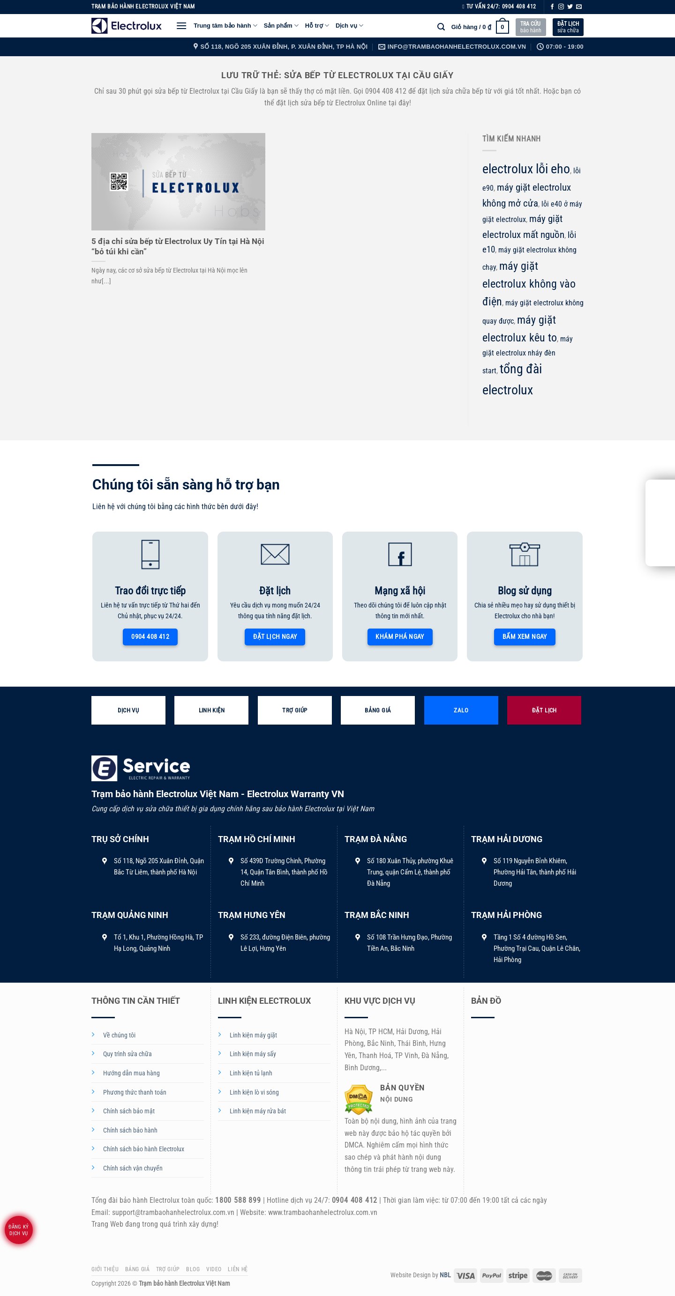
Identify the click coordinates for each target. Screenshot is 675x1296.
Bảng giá (137, 1269)
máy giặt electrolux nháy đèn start (527, 354)
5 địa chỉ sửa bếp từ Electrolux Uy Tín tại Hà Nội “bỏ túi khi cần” (177, 246)
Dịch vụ (349, 25)
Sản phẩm (281, 25)
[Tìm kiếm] (441, 27)
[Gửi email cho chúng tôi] (579, 7)
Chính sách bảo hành (130, 1130)
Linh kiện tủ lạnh (251, 1073)
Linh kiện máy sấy (253, 1054)
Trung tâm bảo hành (225, 25)
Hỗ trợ (317, 25)
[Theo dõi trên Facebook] (552, 7)
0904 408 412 (519, 6)
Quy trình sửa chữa (127, 1054)
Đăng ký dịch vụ (18, 1230)
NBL (445, 1275)
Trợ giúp (168, 1269)
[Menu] (181, 25)
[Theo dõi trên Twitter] (570, 7)
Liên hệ (238, 1269)
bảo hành (530, 27)
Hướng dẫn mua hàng (131, 1073)
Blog (193, 1269)
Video (214, 1269)
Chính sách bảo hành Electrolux (143, 1149)
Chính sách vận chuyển (133, 1168)
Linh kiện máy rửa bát (258, 1111)
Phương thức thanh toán (134, 1092)
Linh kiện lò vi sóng (254, 1092)
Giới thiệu (105, 1269)
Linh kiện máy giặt (253, 1035)
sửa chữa (568, 27)
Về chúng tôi (119, 1035)
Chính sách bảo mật (129, 1111)
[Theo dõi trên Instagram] (561, 7)
